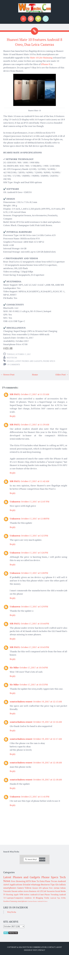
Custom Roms (32, 901)
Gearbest (6, 901)
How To (35, 881)
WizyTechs (12, 357)
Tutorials (7, 891)
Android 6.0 (35, 894)
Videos (28, 887)
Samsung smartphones (18, 901)
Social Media (60, 891)
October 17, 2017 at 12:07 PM (35, 501)
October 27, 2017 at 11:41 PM (35, 796)
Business (33, 891)
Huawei (10, 361)
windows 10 (29, 898)
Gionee (35, 888)
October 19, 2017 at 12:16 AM (47, 721)
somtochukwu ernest (21, 701)
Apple (16, 894)
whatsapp (35, 884)
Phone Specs (49, 361)
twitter (26, 894)
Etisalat (27, 884)
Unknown (15, 501)
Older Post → (61, 374)
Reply (12, 416)
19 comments (13, 364)
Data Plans (45, 881)
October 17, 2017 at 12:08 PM (35, 518)
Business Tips (48, 884)
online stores (23, 891)
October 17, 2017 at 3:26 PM (34, 552)
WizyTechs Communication (34, 947)
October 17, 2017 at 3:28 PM (34, 572)
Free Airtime (54, 888)
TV (4, 894)
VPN (21, 894)
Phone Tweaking (52, 894)
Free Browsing (18, 881)
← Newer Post (7, 374)
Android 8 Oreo (42, 901)
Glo (57, 884)
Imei (42, 894)
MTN (28, 881)
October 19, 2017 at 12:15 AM (47, 701)
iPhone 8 (45, 64)
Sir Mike (14, 667)
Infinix (63, 888)
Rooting (9, 894)
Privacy (41, 950)
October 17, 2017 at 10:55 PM (33, 684)
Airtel (6, 884)
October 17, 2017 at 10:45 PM (35, 647)
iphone (45, 888)
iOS (40, 888)
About (59, 947)
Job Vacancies (49, 891)
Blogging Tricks (42, 898)
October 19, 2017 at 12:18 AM (47, 762)
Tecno (54, 881)
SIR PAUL (15, 394)
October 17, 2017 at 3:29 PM (34, 606)
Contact (51, 947)
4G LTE (40, 891)
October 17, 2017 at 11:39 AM (35, 424)
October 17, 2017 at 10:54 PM (33, 667)
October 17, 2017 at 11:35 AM (35, 394)
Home (35, 374)
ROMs (63, 898)
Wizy (35, 950)
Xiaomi (14, 891)
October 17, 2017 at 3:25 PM (34, 535)
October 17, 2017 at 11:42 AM (35, 481)
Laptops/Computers (15, 898)
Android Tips (55, 898)
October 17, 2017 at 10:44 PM (35, 623)
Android (62, 881)
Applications (16, 884)
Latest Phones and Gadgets (28, 361)
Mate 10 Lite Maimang (41, 57)
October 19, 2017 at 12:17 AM (47, 738)
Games (20, 887)
